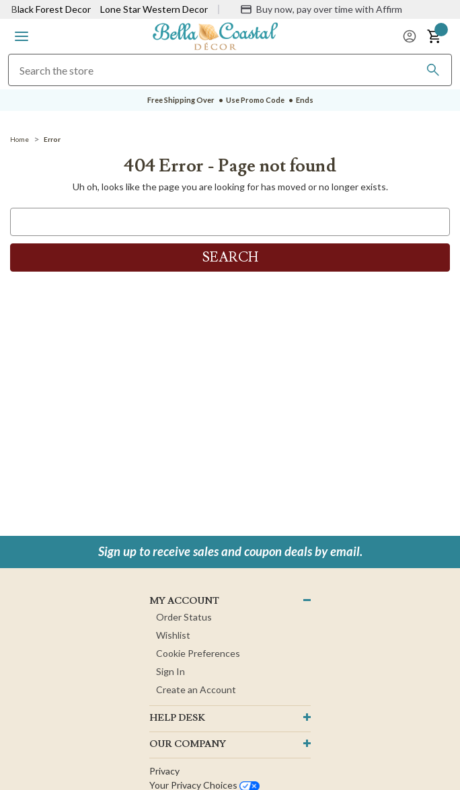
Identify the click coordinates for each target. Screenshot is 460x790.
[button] (21, 36)
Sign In (170, 671)
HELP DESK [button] (177, 718)
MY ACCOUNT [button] (184, 601)
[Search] (433, 69)
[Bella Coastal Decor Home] (215, 35)
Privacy (164, 771)
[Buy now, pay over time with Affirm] (321, 9)
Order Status (184, 617)
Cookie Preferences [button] (198, 653)
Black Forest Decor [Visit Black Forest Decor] (51, 9)
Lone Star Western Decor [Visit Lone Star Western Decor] (154, 9)
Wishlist (173, 635)
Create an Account (196, 689)
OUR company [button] (187, 744)
